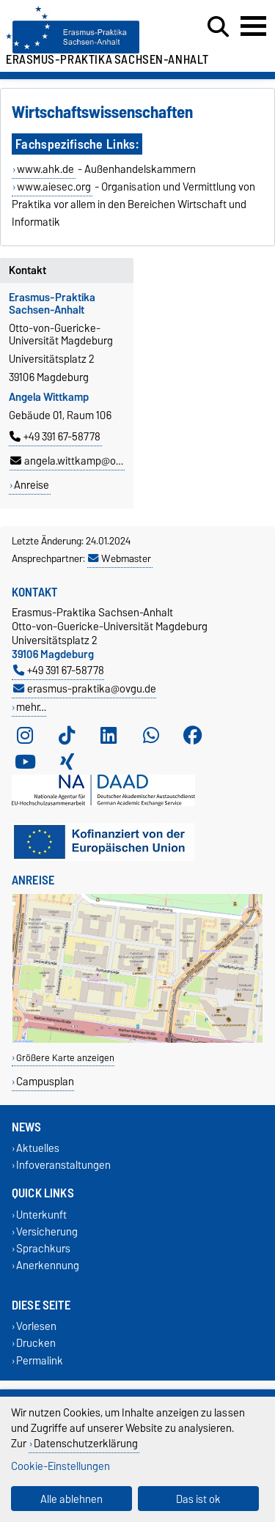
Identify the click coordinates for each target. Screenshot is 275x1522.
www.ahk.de (45, 169)
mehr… (31, 707)
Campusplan (45, 1081)
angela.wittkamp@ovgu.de (78, 461)
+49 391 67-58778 (55, 437)
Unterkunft (41, 1214)
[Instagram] (25, 735)
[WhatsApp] (151, 735)
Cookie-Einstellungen (60, 1466)
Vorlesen (36, 1326)
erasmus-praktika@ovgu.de (84, 688)
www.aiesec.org (54, 187)
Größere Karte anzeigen (65, 1057)
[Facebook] (193, 735)
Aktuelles (37, 1148)
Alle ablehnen (71, 1499)
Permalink (39, 1360)
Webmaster (119, 558)
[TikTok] (67, 735)
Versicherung (47, 1231)
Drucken (36, 1343)
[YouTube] (25, 761)
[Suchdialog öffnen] (218, 27)
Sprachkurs (43, 1248)
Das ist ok (198, 1499)
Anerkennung (47, 1265)
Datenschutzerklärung (86, 1443)
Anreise (31, 485)
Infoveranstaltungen (63, 1165)
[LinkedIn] (108, 735)
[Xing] (67, 761)
